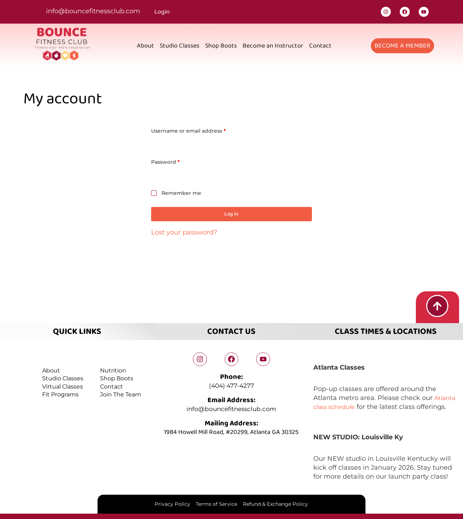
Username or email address (200, 130)
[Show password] (305, 176)
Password (177, 161)
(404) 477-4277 (231, 385)
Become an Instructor (273, 46)
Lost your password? (184, 233)
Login (162, 12)
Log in (231, 214)
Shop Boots (221, 46)
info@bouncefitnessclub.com (93, 11)
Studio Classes (179, 46)
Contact (320, 46)
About (145, 46)
